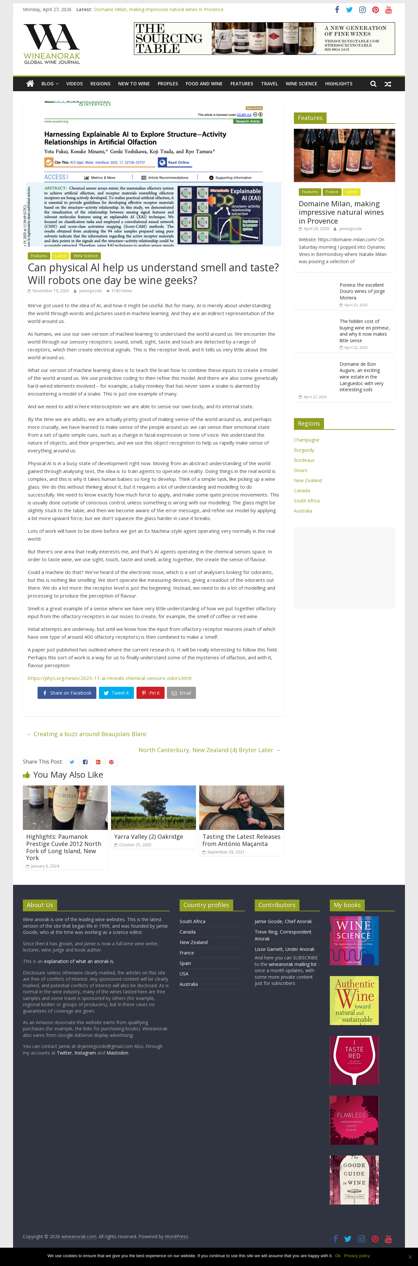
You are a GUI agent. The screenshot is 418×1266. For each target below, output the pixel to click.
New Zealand (308, 480)
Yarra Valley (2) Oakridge (148, 836)
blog (47, 83)
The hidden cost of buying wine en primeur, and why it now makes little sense (365, 331)
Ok (339, 1255)
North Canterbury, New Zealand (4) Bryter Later (209, 750)
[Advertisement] (344, 568)
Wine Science (301, 83)
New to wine (134, 83)
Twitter (64, 1053)
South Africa (307, 501)
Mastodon (117, 1053)
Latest (60, 256)
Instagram (85, 1053)
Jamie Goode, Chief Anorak (283, 921)
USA (184, 974)
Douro (301, 470)
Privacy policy (357, 1255)
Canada (302, 490)
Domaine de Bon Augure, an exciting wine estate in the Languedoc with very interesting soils (361, 377)
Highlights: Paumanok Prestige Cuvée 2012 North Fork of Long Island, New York (63, 847)
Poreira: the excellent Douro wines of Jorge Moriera (362, 291)
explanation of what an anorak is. (79, 961)
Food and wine (204, 83)
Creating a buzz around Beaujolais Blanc (86, 734)
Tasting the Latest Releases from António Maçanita (241, 840)
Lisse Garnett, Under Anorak (284, 949)
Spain (185, 963)
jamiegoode (91, 291)
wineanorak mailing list (293, 964)
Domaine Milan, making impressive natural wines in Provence (159, 9)
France (332, 191)
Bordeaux (304, 460)
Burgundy (304, 450)
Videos (74, 83)
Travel (269, 83)
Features (242, 83)
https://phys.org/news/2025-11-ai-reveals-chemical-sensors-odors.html (109, 678)
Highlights (338, 83)
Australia (303, 511)
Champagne (306, 440)
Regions (100, 83)
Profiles (168, 83)
